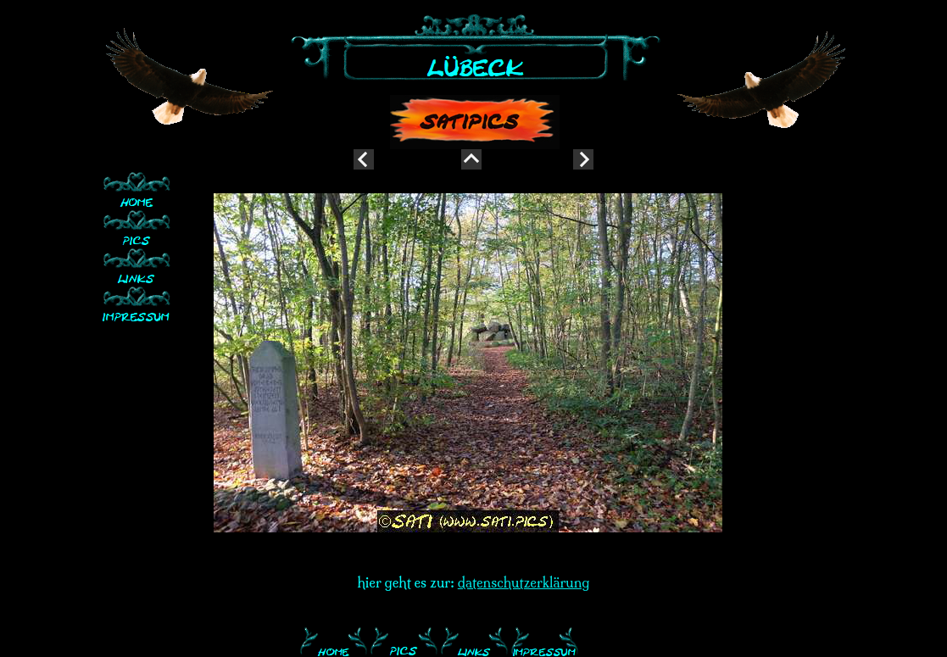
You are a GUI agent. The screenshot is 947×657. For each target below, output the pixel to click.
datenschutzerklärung (524, 582)
